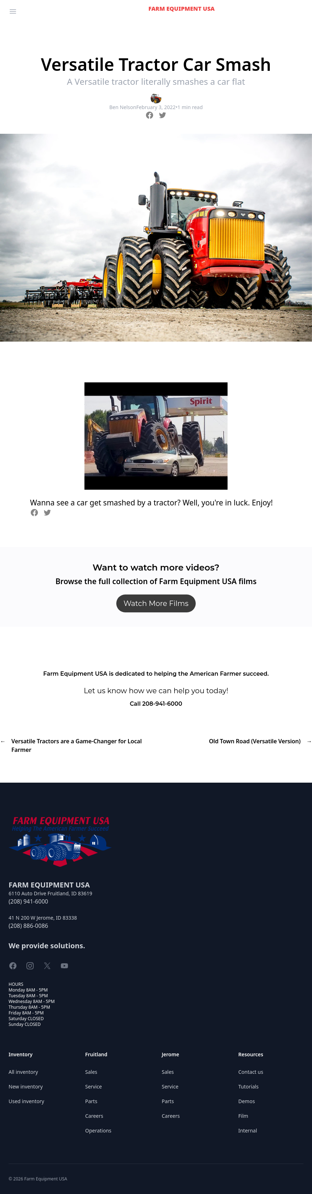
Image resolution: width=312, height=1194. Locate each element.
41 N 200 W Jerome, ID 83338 (43, 917)
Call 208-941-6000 (156, 703)
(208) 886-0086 (28, 926)
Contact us (250, 1071)
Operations (98, 1130)
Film (243, 1115)
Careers (94, 1115)
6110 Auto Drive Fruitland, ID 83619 (50, 893)
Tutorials (248, 1086)
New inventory (26, 1086)
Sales (91, 1071)
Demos (246, 1101)
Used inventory (26, 1101)
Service (93, 1086)
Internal (247, 1130)
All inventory (23, 1071)
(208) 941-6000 (28, 901)
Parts (91, 1101)
